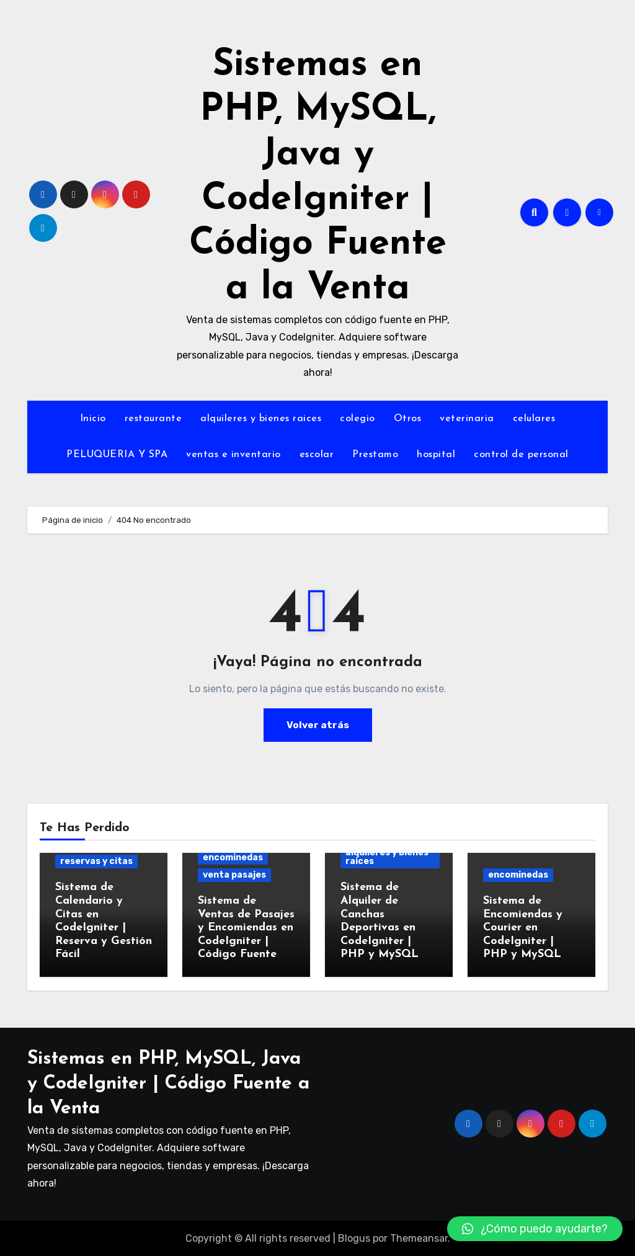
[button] (535, 1228)
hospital (436, 455)
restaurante (153, 419)
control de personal (521, 455)
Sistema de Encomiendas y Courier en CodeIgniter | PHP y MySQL (522, 927)
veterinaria (467, 419)
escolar (317, 455)
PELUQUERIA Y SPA (116, 455)
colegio (357, 419)
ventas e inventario (233, 455)
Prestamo (375, 455)
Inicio (93, 419)
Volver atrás (317, 725)
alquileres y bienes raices (260, 419)
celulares (534, 419)
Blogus (354, 1238)
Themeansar (419, 1238)
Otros (408, 419)
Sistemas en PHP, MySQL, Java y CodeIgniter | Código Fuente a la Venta (168, 1082)
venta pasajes (234, 875)
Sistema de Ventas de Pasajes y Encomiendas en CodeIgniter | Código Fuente (246, 927)
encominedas (233, 857)
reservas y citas (96, 861)
